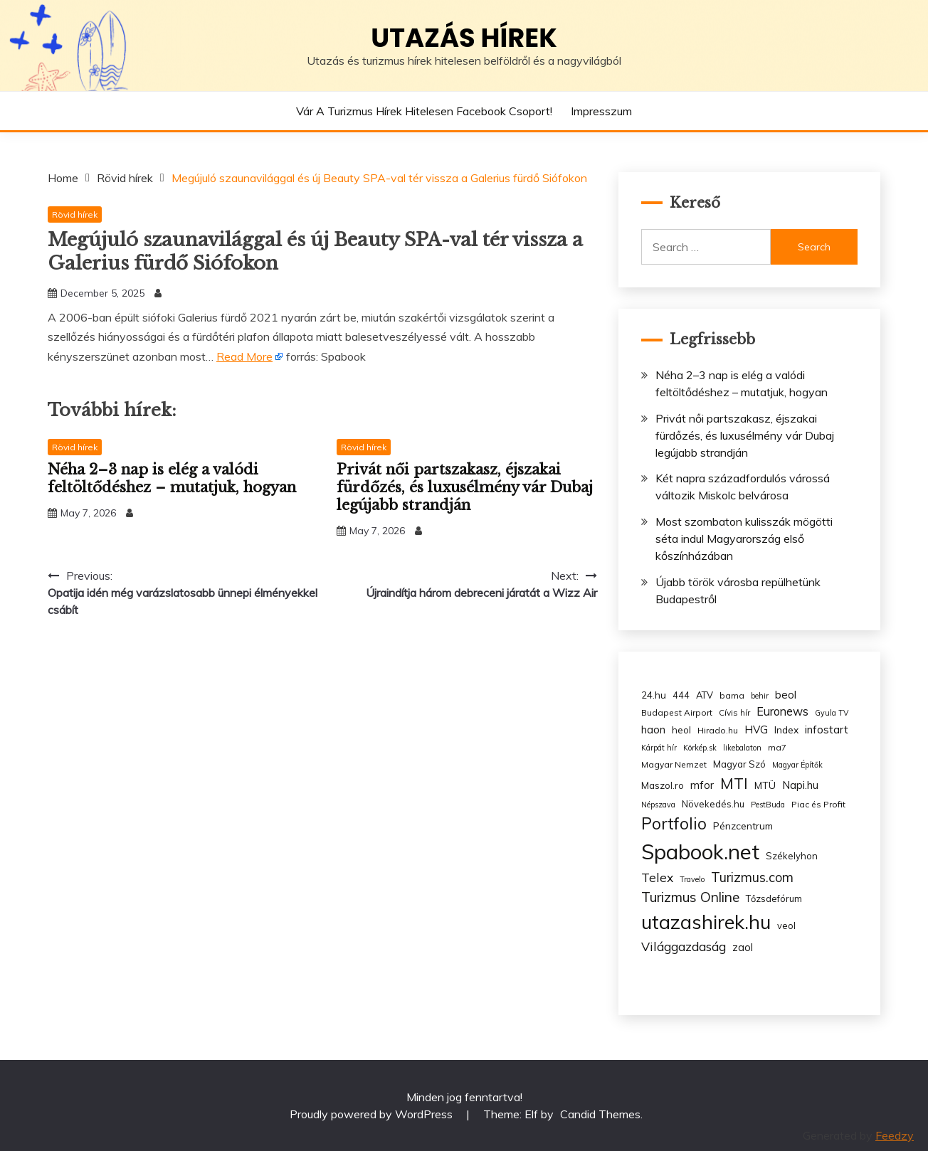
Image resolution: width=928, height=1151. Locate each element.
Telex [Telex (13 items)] (657, 877)
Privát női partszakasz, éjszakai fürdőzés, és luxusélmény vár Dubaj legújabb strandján (465, 487)
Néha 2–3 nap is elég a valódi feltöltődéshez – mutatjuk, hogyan (172, 478)
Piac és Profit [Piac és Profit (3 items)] (818, 804)
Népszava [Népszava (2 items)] (658, 805)
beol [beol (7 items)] (785, 694)
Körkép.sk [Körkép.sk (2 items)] (700, 748)
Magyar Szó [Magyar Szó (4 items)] (739, 764)
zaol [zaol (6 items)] (742, 947)
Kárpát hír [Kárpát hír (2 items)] (659, 748)
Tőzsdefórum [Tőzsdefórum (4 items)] (774, 898)
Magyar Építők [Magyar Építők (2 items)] (797, 765)
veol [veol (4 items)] (786, 925)
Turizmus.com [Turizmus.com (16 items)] (752, 877)
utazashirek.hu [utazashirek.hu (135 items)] (706, 922)
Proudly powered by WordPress (372, 1114)
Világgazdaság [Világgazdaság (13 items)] (683, 946)
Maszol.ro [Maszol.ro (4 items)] (662, 785)
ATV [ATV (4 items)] (704, 695)
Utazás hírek (464, 37)
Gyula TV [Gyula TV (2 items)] (831, 713)
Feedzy (894, 1135)
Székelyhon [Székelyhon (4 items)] (792, 855)
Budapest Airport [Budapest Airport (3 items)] (676, 712)
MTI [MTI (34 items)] (734, 783)
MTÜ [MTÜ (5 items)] (765, 785)
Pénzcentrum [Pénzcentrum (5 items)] (743, 826)
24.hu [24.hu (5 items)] (653, 695)
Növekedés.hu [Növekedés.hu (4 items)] (713, 804)
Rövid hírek (74, 214)
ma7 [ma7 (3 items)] (777, 747)
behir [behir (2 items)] (760, 696)
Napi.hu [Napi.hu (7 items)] (800, 785)
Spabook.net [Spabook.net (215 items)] (700, 851)
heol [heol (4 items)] (681, 730)
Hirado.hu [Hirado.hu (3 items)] (717, 730)
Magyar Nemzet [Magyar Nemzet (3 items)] (674, 764)
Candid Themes (600, 1114)
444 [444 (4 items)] (681, 695)
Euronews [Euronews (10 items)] (782, 711)
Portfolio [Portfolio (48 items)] (674, 823)
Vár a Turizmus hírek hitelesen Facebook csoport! (424, 111)
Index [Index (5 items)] (786, 729)
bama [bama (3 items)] (731, 695)
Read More (244, 356)
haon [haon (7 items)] (653, 729)
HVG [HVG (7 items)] (756, 729)
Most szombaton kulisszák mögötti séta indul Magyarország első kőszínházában (744, 538)
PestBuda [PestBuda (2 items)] (768, 805)
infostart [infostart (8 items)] (826, 729)
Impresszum (601, 111)
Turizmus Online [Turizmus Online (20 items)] (690, 897)
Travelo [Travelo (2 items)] (692, 879)
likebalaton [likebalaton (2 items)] (742, 748)
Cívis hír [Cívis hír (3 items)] (734, 712)
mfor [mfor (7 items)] (702, 785)
